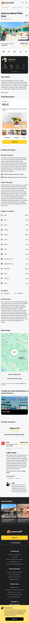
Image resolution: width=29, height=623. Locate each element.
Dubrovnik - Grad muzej (14, 554)
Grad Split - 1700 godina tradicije (14, 564)
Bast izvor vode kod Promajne (14, 594)
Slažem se (14, 619)
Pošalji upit (14, 142)
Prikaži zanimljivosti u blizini (14, 378)
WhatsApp (18, 66)
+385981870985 (5, 66)
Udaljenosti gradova (14, 579)
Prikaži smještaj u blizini (14, 374)
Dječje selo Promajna (14, 597)
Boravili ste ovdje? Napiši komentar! (14, 434)
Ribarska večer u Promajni (14, 592)
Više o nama (14, 71)
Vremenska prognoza (14, 574)
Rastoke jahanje (14, 587)
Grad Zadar (14, 557)
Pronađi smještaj (14, 543)
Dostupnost (16, 137)
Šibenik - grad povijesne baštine (14, 559)
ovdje (21, 612)
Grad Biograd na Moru (14, 561)
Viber (24, 66)
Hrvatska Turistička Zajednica (14, 572)
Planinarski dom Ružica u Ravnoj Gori (14, 589)
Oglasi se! (14, 537)
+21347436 (11, 66)
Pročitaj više (5, 92)
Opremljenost (7, 137)
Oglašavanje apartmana (14, 577)
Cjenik (24, 137)
